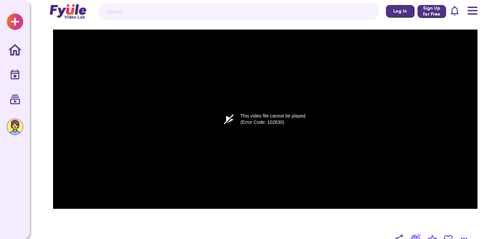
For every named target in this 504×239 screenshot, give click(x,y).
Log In (400, 11)
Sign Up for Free (431, 11)
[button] (455, 11)
